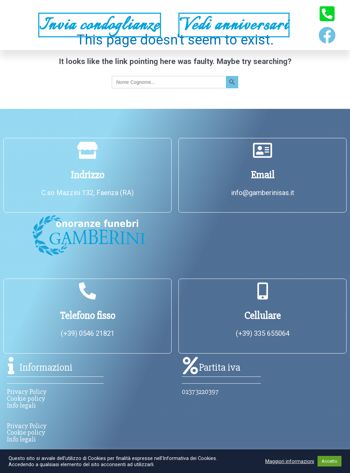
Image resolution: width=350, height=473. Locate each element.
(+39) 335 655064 (263, 333)
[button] (17, 24)
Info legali (21, 405)
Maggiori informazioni (289, 461)
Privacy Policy (26, 391)
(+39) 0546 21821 (88, 333)
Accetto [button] (329, 461)
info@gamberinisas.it (262, 193)
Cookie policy (26, 398)
